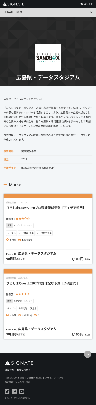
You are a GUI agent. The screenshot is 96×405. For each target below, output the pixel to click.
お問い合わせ (24, 370)
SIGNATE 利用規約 (15, 378)
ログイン (88, 4)
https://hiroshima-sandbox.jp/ (38, 167)
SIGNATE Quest (12, 12)
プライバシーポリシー (55, 378)
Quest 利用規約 (34, 378)
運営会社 (9, 370)
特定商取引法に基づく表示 (17, 382)
